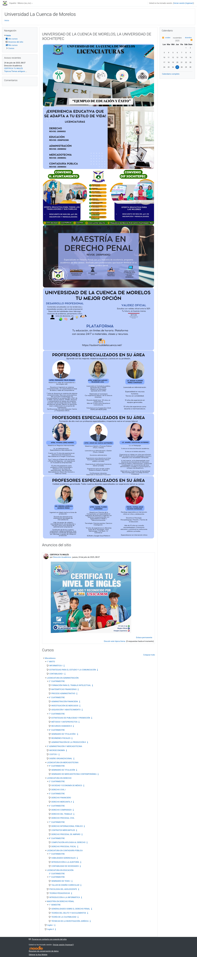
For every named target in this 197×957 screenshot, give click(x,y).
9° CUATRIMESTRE (57, 766)
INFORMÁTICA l (56, 665)
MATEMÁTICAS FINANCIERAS (64, 689)
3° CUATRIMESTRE (57, 874)
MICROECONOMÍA (57, 750)
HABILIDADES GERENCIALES (63, 858)
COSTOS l (53, 754)
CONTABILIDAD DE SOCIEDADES (65, 866)
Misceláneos (50, 658)
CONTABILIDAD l (56, 674)
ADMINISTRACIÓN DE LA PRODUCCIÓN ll (68, 742)
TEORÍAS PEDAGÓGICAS (59, 893)
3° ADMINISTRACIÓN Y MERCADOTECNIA (64, 746)
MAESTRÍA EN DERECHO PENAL (60, 901)
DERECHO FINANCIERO (61, 798)
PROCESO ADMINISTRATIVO (63, 693)
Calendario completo (170, 74)
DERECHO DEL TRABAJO (61, 814)
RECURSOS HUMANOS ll (61, 726)
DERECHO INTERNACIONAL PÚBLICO (67, 826)
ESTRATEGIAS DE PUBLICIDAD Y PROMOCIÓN (70, 718)
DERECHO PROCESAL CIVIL (63, 818)
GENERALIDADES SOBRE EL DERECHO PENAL (70, 909)
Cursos (11, 48)
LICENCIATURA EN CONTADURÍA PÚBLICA (65, 850)
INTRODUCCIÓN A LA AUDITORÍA (65, 862)
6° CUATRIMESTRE (57, 697)
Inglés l (50, 925)
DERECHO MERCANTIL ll (61, 802)
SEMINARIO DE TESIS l (60, 881)
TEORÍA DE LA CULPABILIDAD (63, 917)
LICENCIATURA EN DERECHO (59, 778)
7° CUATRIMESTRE (57, 714)
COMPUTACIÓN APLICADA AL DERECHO (68, 842)
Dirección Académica (62, 557)
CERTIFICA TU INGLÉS (13, 68)
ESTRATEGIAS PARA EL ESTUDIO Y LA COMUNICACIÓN (72, 670)
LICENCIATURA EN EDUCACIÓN (60, 870)
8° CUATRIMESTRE (57, 730)
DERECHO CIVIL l (58, 790)
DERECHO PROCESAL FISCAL (63, 846)
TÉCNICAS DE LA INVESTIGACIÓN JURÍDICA (70, 921)
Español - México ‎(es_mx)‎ (20, 3)
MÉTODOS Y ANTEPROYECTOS (64, 722)
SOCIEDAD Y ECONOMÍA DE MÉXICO (66, 785)
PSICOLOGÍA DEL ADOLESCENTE (63, 889)
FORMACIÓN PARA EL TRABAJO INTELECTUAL (71, 685)
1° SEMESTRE (55, 905)
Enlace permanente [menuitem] (144, 637)
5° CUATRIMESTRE (57, 794)
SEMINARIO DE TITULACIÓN (63, 770)
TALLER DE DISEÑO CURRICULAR (65, 885)
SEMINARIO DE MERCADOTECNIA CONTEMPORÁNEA (74, 774)
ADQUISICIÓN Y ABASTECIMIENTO (66, 710)
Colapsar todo (149, 655)
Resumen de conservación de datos (44, 951)
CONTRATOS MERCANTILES (63, 830)
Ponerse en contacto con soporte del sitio (48, 939)
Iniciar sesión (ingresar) (183, 3)
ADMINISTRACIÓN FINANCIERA (64, 701)
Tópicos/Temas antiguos (14, 71)
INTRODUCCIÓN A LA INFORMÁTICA (64, 897)
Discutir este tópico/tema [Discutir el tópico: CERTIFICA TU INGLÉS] (115, 641)
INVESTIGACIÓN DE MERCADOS (64, 706)
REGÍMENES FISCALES (60, 738)
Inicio (7, 20)
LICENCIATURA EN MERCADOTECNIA (63, 762)
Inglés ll (50, 929)
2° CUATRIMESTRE (57, 681)
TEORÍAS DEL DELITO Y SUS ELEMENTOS (68, 913)
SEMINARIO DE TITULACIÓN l (63, 734)
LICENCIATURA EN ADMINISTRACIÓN (63, 678)
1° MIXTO (51, 661)
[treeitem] (19, 42)
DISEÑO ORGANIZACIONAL (60, 758)
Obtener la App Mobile (38, 954)
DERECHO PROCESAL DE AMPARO (65, 834)
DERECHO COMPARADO (61, 810)
